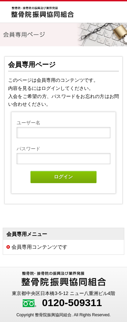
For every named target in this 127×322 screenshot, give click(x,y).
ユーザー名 (28, 122)
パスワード (28, 148)
